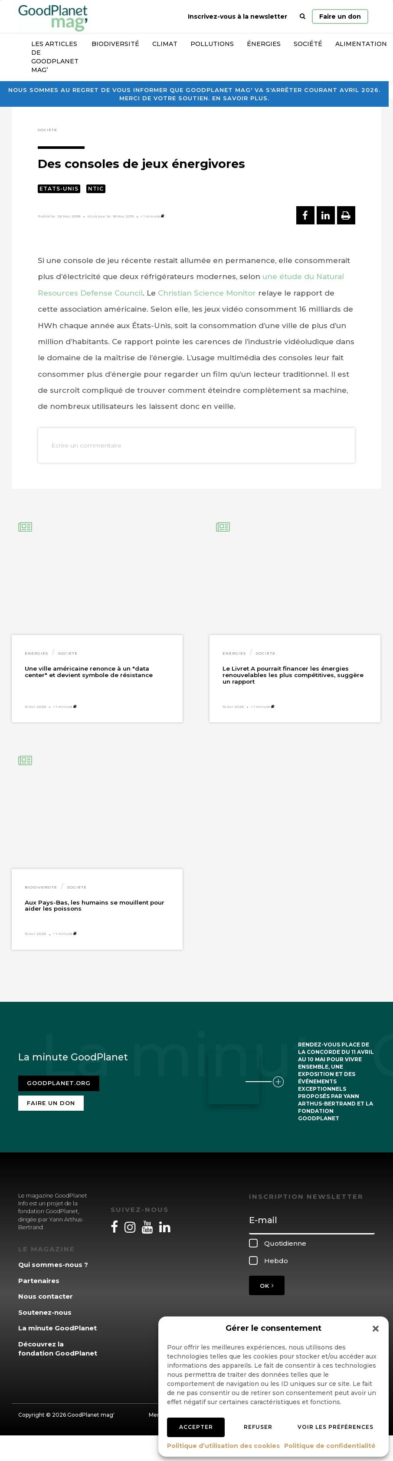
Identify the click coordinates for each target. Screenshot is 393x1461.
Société (308, 44)
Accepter (196, 1427)
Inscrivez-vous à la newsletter (237, 16)
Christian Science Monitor (207, 293)
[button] (375, 1328)
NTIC (96, 188)
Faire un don (340, 16)
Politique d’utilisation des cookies (223, 1446)
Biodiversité (115, 44)
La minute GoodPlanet (57, 1328)
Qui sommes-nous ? (53, 1264)
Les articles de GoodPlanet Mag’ (55, 57)
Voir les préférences (335, 1427)
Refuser (258, 1427)
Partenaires (38, 1281)
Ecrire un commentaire (86, 445)
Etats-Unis (59, 188)
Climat (164, 44)
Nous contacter (45, 1296)
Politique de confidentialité (330, 1446)
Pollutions (212, 44)
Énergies (264, 44)
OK (267, 1285)
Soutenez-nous (45, 1312)
